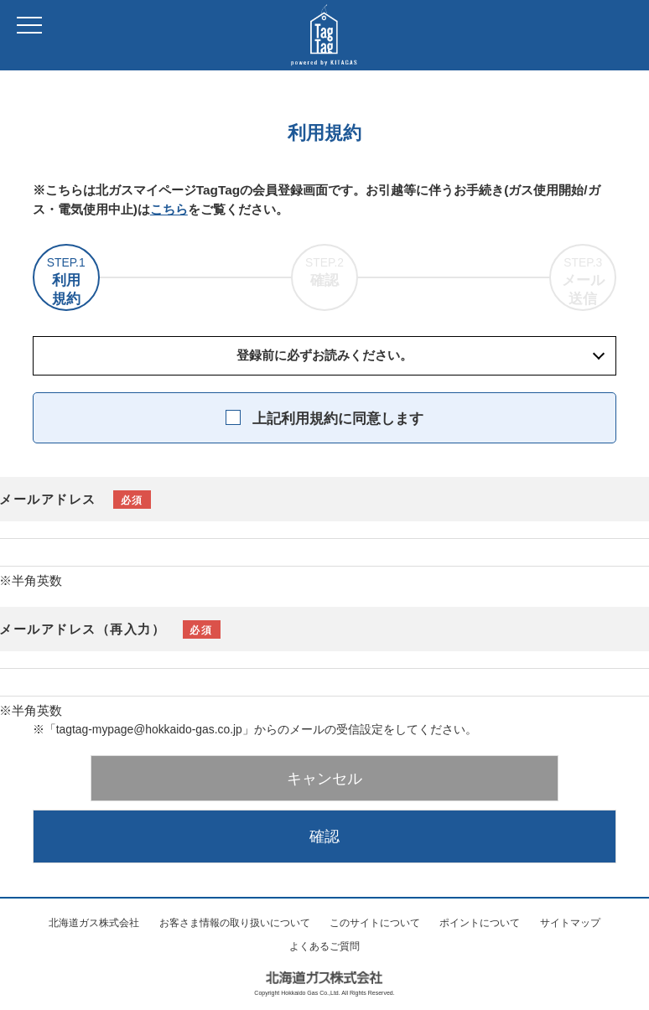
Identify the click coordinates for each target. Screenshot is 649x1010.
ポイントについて (479, 923)
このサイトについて (375, 923)
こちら (169, 209)
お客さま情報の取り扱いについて (234, 923)
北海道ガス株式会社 (94, 923)
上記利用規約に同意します (337, 418)
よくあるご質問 (324, 946)
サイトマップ (570, 923)
